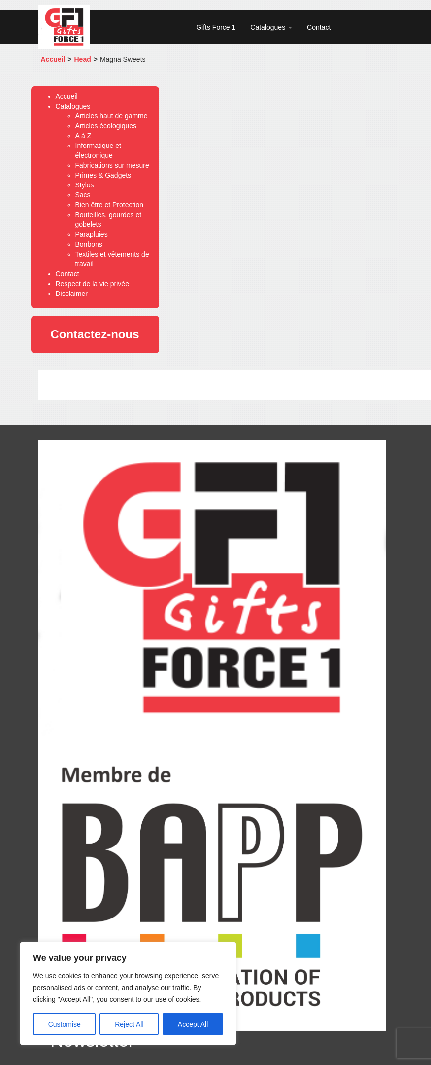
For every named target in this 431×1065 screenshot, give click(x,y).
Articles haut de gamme (111, 116)
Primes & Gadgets (103, 175)
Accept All (193, 1024)
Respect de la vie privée (92, 284)
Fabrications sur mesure (112, 165)
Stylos (84, 185)
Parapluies (91, 234)
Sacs (83, 195)
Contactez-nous (95, 334)
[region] (128, 993)
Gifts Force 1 (215, 27)
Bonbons (88, 244)
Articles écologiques (106, 126)
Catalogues (271, 27)
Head (82, 59)
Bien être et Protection (109, 205)
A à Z (83, 136)
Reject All (129, 1024)
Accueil (53, 59)
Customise (64, 1024)
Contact (319, 27)
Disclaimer (72, 293)
